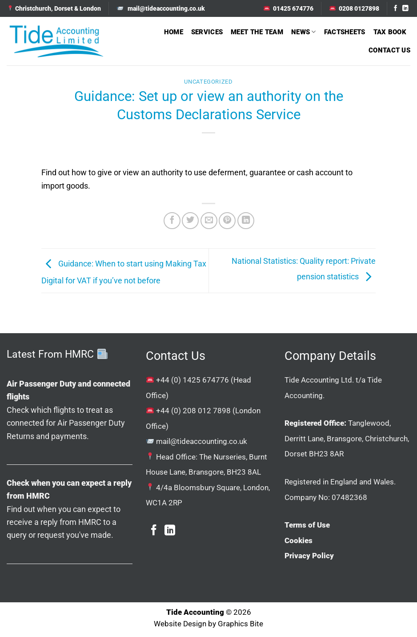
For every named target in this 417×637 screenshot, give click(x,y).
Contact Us (389, 50)
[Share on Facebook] (172, 220)
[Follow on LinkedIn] (405, 8)
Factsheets (344, 32)
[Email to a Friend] (208, 220)
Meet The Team (257, 32)
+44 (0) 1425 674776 (192, 379)
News (303, 32)
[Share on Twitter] (190, 220)
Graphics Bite (240, 624)
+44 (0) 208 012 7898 (193, 410)
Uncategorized (208, 81)
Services (207, 32)
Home (173, 32)
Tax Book (389, 32)
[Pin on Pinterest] (227, 220)
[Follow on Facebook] (396, 8)
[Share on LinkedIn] (245, 220)
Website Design (180, 624)
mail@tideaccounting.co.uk (201, 441)
